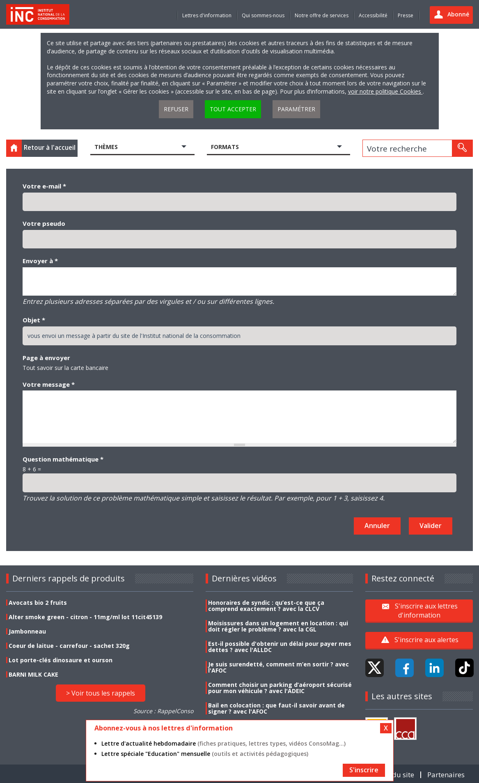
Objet (34, 320)
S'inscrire (363, 769)
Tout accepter (233, 109)
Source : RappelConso (163, 711)
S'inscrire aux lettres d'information (426, 611)
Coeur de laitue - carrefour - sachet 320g (69, 646)
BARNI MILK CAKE (33, 674)
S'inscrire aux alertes (426, 639)
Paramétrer (296, 109)
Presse (405, 15)
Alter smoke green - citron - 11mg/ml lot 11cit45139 (85, 617)
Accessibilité (373, 15)
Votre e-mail (44, 186)
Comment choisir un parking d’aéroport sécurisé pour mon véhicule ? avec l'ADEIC (280, 688)
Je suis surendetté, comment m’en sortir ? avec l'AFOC (278, 667)
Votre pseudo (44, 223)
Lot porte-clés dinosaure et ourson (60, 660)
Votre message (49, 384)
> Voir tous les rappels (100, 693)
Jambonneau (27, 631)
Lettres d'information (206, 15)
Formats (225, 147)
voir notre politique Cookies (385, 91)
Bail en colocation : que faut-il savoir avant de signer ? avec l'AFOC (276, 708)
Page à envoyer (46, 358)
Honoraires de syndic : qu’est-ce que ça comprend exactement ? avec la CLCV (266, 606)
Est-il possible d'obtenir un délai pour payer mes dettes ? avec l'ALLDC (279, 647)
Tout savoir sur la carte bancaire (65, 368)
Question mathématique (63, 459)
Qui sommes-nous (263, 15)
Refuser (176, 109)
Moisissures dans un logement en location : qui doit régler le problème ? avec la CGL (278, 626)
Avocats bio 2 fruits (38, 602)
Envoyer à (40, 261)
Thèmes (106, 147)
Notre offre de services (321, 15)
